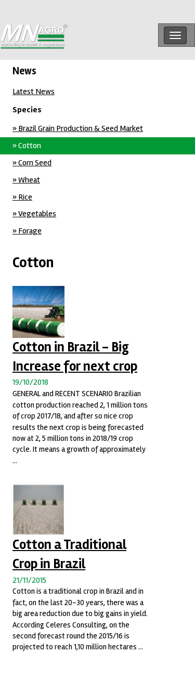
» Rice (22, 197)
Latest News (33, 91)
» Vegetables (34, 213)
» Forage (27, 231)
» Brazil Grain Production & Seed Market (77, 128)
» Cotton (26, 145)
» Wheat (26, 180)
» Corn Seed (31, 163)
